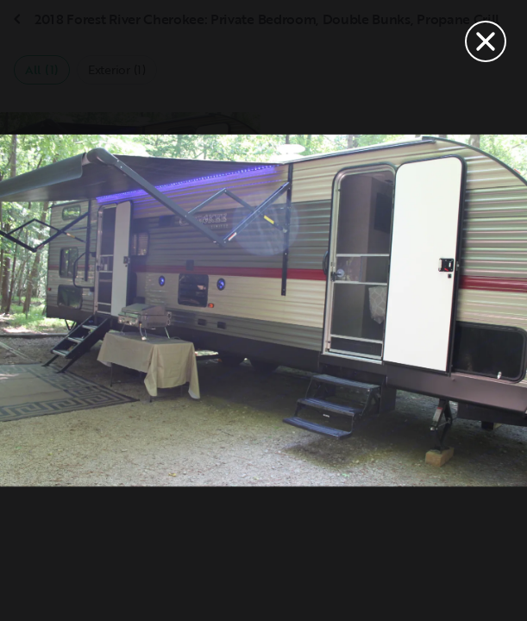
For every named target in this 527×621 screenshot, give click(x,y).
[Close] (485, 41)
